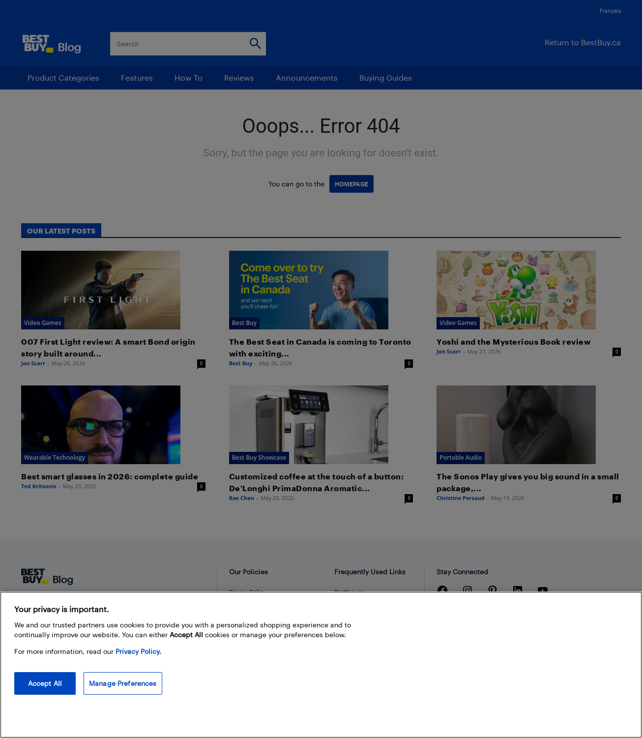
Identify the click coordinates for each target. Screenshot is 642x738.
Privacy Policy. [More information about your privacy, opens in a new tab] (138, 651)
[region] (321, 664)
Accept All (45, 683)
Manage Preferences (123, 683)
